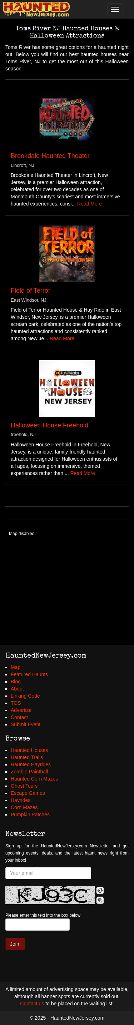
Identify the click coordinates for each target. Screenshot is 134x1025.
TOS (16, 703)
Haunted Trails (27, 757)
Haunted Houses (29, 750)
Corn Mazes (24, 807)
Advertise (21, 710)
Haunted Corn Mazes (34, 779)
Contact (19, 717)
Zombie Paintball (29, 771)
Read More (89, 204)
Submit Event (25, 724)
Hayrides (20, 800)
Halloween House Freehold (49, 425)
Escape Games (28, 793)
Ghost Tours (24, 786)
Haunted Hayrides (31, 764)
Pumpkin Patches (30, 814)
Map (15, 667)
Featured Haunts (29, 674)
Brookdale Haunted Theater (50, 155)
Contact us (32, 1003)
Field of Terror (30, 290)
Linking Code (25, 696)
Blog (16, 681)
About (17, 689)
